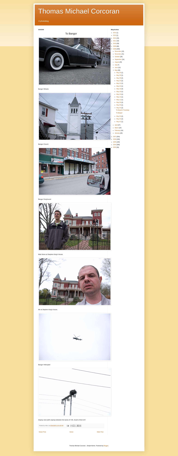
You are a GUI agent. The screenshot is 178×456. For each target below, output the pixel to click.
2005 (115, 142)
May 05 (118, 105)
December (118, 51)
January (117, 133)
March (117, 128)
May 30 (118, 72)
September (118, 59)
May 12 (118, 99)
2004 (115, 144)
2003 (115, 147)
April (116, 125)
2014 (115, 33)
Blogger (106, 446)
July (116, 65)
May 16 (118, 91)
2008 (115, 49)
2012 (115, 38)
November (118, 54)
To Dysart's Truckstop (122, 110)
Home (71, 432)
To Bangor (119, 113)
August (117, 62)
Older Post (100, 432)
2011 (115, 41)
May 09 (118, 102)
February (118, 130)
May (116, 70)
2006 (115, 139)
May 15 (118, 94)
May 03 (118, 116)
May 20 (118, 86)
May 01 (118, 121)
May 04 (118, 108)
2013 (115, 35)
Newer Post (42, 432)
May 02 (118, 119)
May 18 (118, 89)
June (116, 67)
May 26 (118, 78)
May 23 (118, 81)
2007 (115, 136)
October (117, 56)
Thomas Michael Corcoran (78, 11)
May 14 (118, 97)
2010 (115, 43)
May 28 (118, 75)
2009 (115, 46)
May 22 (118, 83)
